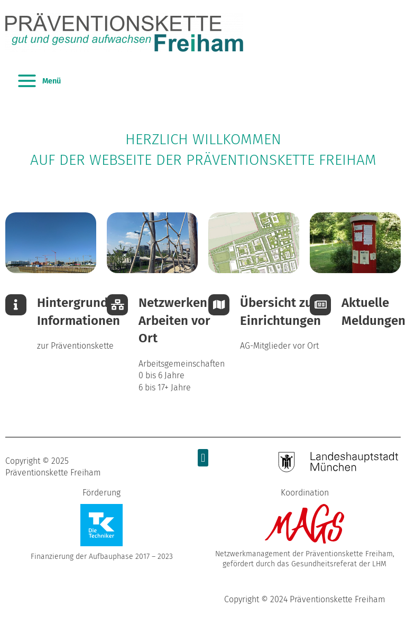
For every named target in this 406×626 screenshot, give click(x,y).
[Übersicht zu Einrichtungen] (218, 304)
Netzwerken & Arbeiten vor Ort (179, 320)
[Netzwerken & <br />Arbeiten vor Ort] (117, 304)
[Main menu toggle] (39, 80)
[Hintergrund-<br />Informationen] (15, 304)
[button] (203, 457)
